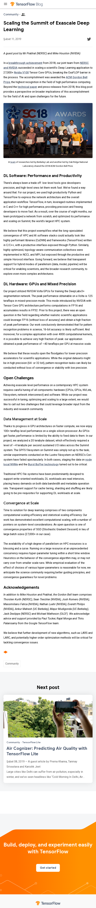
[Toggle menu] (5, 4)
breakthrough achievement (25, 63)
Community (12, 663)
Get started (48, 868)
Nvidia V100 (21, 72)
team (12, 162)
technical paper (27, 86)
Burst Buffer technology (43, 464)
